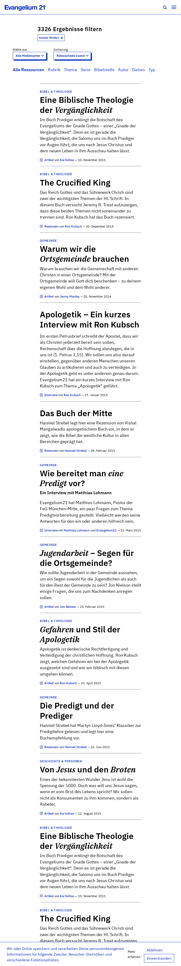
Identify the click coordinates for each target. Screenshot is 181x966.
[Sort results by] (72, 56)
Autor (123, 69)
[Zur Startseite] (31, 7)
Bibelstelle (104, 69)
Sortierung (60, 50)
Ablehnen (155, 950)
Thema (70, 69)
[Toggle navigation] (174, 7)
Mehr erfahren (134, 954)
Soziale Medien (51, 37)
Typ (151, 69)
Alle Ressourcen (28, 69)
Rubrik (54, 69)
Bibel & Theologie (56, 92)
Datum (138, 69)
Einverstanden (159, 958)
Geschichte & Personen (61, 761)
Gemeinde (48, 241)
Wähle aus (20, 50)
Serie (85, 69)
